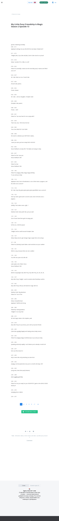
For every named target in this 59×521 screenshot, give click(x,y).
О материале (29, 440)
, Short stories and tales (30, 435)
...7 (34, 404)
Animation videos (19, 435)
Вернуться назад (15, 14)
